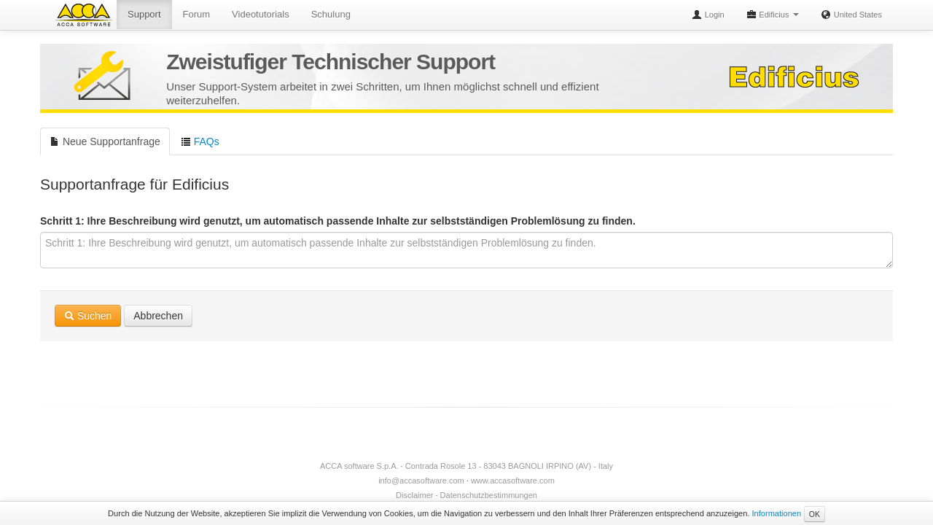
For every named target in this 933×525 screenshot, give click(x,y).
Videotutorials (260, 14)
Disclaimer (414, 495)
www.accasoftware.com (513, 480)
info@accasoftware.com (421, 480)
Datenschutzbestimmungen (488, 495)
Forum (197, 14)
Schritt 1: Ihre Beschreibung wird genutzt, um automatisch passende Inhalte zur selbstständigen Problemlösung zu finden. (338, 221)
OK (814, 514)
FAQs (200, 141)
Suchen (88, 316)
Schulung (331, 14)
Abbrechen (158, 316)
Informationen (777, 513)
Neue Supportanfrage (105, 141)
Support (144, 14)
